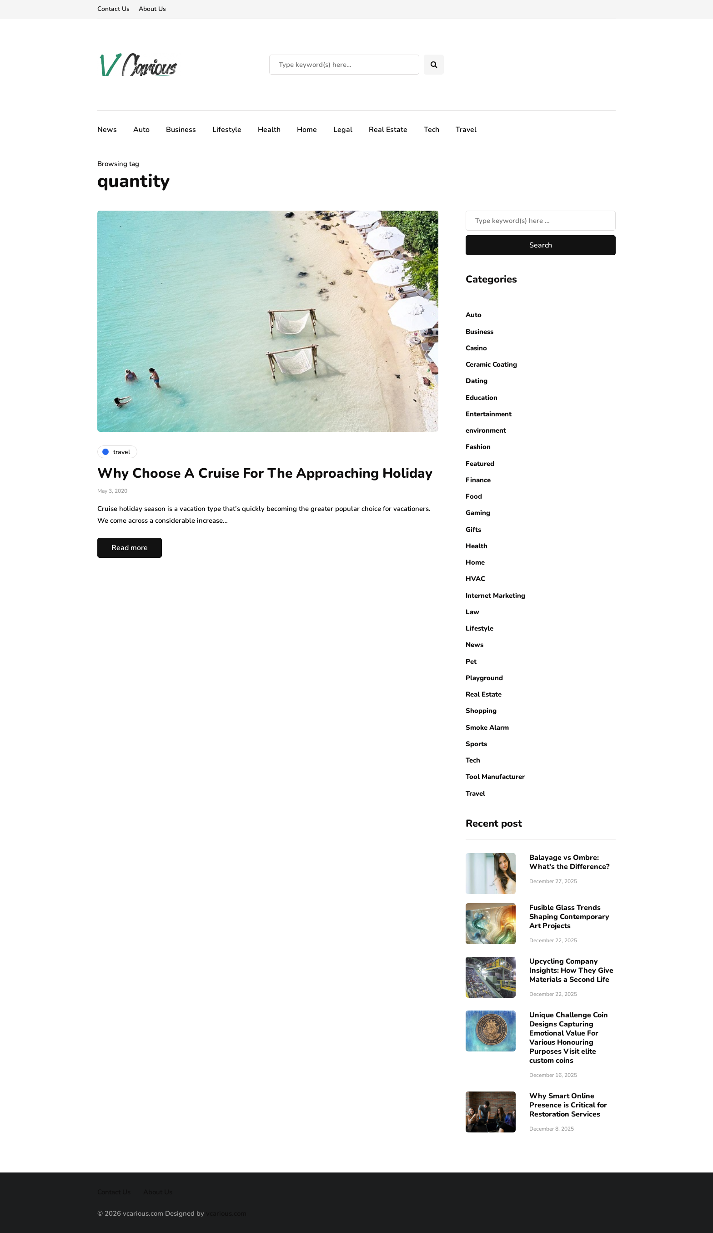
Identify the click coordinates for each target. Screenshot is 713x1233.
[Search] (344, 65)
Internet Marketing (495, 595)
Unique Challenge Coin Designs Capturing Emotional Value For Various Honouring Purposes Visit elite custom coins (568, 1038)
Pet (471, 661)
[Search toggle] (434, 65)
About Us (152, 9)
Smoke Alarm (487, 727)
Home (307, 130)
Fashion (478, 446)
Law (472, 611)
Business (181, 130)
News (107, 130)
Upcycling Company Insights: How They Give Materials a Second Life (571, 970)
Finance (478, 480)
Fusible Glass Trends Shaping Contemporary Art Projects (569, 917)
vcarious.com (226, 1213)
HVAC (475, 578)
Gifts (473, 529)
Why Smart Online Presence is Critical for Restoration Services (568, 1105)
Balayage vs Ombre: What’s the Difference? (569, 862)
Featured (480, 463)
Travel (466, 130)
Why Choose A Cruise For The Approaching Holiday (264, 473)
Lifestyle (226, 130)
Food (474, 496)
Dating (476, 380)
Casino (476, 348)
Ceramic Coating (491, 364)
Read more (129, 548)
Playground (484, 677)
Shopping (481, 710)
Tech (431, 130)
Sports (476, 743)
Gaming (478, 512)
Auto (141, 130)
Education (481, 397)
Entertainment (489, 414)
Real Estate (388, 130)
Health (269, 130)
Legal (342, 130)
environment (486, 430)
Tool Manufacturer (495, 776)
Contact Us (113, 9)
